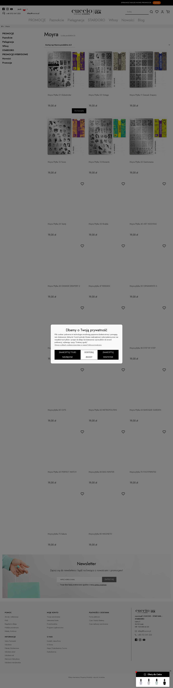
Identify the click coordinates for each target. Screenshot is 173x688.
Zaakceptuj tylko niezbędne (67, 354)
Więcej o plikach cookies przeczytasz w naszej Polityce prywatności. (78, 345)
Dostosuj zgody (89, 354)
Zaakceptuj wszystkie (108, 354)
